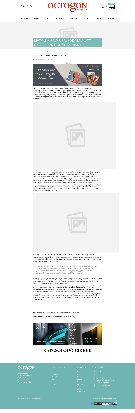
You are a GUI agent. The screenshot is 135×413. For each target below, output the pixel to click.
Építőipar (60, 19)
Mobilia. (111, 19)
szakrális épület (65, 312)
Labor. (98, 19)
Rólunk (53, 372)
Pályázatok (80, 384)
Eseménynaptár (81, 387)
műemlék (47, 312)
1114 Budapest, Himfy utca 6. (25, 375)
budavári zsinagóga (39, 312)
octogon (77, 312)
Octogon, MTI (42, 59)
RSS (53, 387)
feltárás (58, 312)
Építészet (24, 19)
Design (37, 19)
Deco (48, 19)
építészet (53, 312)
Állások (112, 8)
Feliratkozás (106, 385)
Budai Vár (71, 312)
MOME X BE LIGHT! (82, 392)
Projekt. (86, 19)
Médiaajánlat (110, 6)
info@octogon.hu (22, 377)
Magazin (73, 19)
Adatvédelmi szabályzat (58, 382)
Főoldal (35, 51)
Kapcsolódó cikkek (67, 351)
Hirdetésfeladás (56, 377)
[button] (103, 7)
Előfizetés (111, 3)
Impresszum (55, 384)
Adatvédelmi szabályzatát (102, 382)
